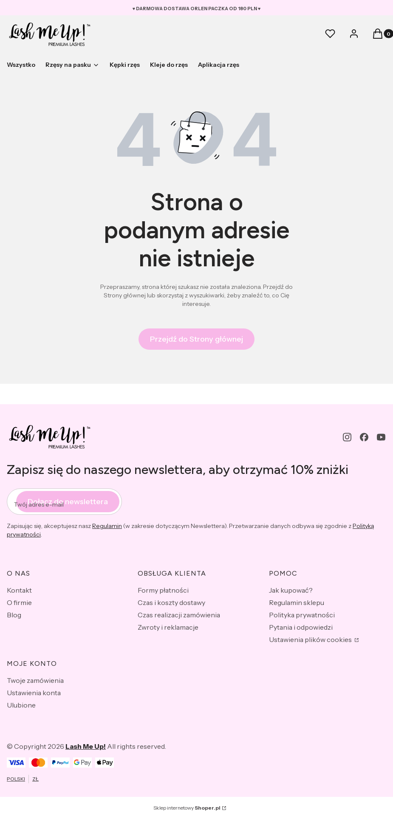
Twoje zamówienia (35, 680)
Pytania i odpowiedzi (301, 627)
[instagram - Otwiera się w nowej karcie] (347, 437)
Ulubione (21, 705)
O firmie (19, 602)
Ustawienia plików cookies (311, 639)
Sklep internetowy (187, 808)
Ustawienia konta (34, 692)
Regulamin (107, 526)
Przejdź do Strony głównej (196, 339)
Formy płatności (163, 590)
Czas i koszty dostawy (171, 602)
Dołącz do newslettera (68, 501)
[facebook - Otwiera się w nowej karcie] (364, 437)
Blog (14, 615)
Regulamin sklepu (296, 602)
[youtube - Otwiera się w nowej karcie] (381, 437)
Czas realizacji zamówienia (179, 615)
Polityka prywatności (302, 615)
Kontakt (19, 590)
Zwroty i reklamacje (168, 627)
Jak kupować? (291, 590)
